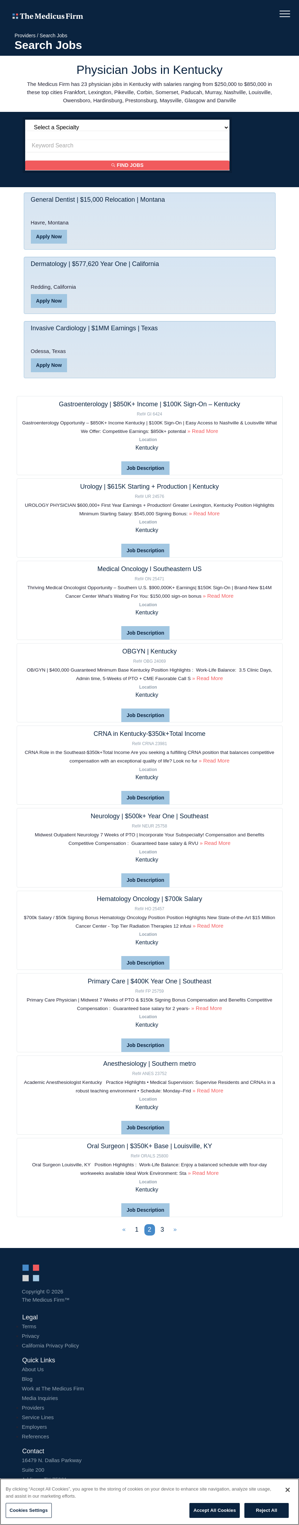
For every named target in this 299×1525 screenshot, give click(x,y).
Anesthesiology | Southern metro (149, 1063)
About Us (33, 1369)
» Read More (202, 431)
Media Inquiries (40, 1397)
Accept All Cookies (214, 1510)
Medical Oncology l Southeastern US (149, 568)
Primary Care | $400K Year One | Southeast (149, 980)
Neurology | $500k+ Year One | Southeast (149, 816)
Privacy (30, 1335)
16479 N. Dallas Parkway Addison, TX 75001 (149, 1469)
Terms (29, 1326)
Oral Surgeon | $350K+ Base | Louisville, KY (149, 1145)
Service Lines (38, 1416)
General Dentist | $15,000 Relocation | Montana (98, 199)
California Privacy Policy (50, 1345)
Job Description (145, 468)
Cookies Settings (29, 1510)
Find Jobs (128, 165)
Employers (34, 1426)
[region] (149, 1501)
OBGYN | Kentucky (149, 651)
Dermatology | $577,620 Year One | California (95, 264)
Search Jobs (53, 35)
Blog (27, 1378)
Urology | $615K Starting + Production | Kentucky (149, 486)
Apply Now (49, 237)
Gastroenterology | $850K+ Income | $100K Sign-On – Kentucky (149, 404)
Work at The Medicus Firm (53, 1388)
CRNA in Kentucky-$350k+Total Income (150, 733)
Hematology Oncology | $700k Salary (149, 898)
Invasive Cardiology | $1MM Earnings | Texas (94, 328)
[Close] (287, 1490)
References (35, 1436)
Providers (25, 35)
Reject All (266, 1510)
